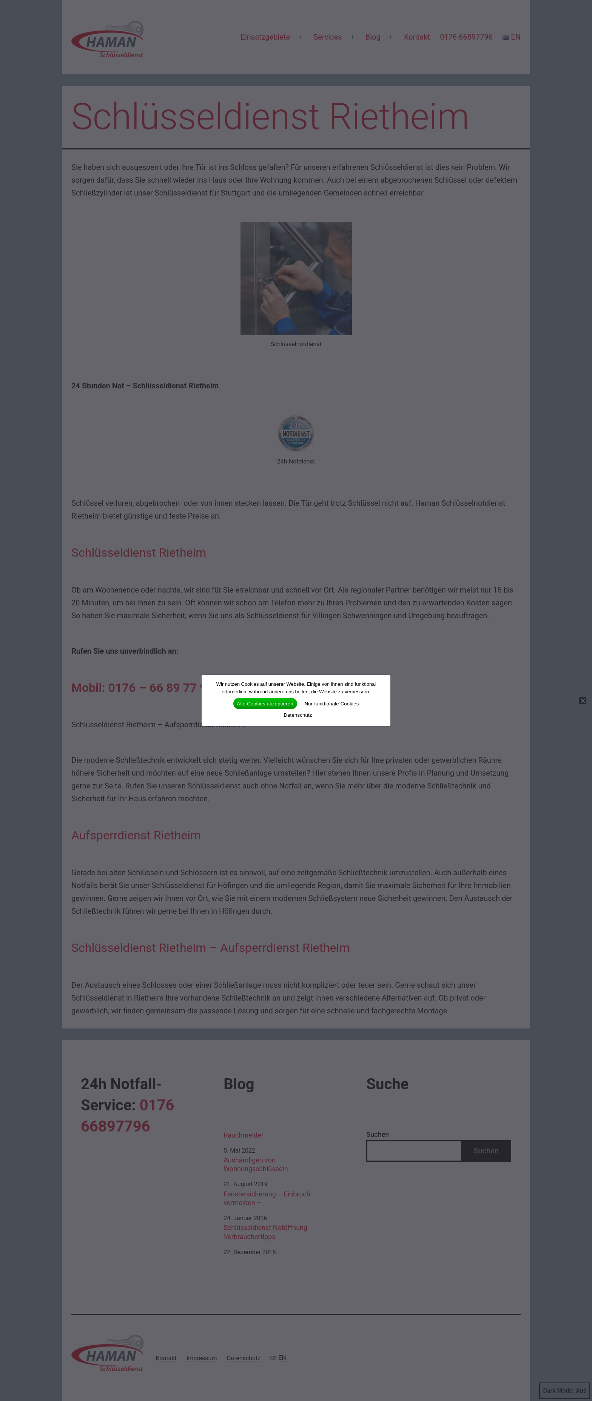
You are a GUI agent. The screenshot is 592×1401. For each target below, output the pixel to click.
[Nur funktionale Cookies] (582, 700)
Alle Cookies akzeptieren (265, 704)
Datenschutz (298, 715)
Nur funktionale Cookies (332, 704)
